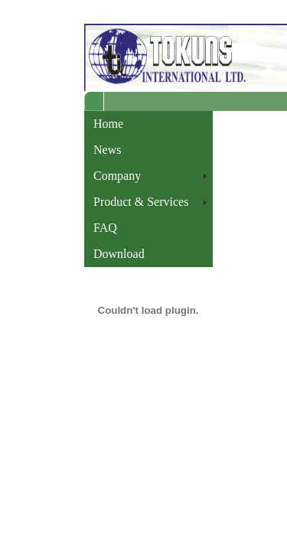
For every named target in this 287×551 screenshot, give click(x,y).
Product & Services (140, 201)
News (107, 149)
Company (117, 175)
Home (108, 123)
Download (119, 253)
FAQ (105, 227)
